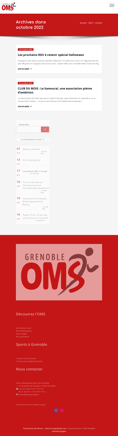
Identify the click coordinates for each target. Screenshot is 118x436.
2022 (91, 23)
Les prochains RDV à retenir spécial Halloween (51, 55)
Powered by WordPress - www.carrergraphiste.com (44, 428)
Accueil (84, 23)
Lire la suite (23, 69)
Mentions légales (59, 431)
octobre (99, 23)
